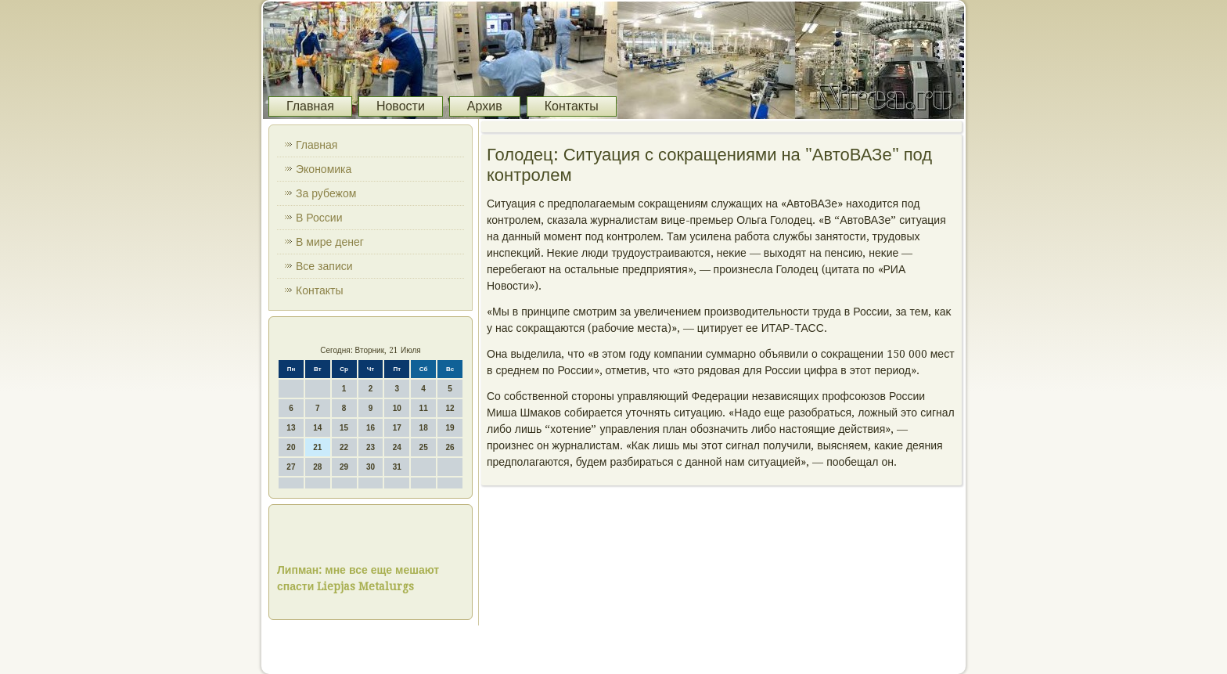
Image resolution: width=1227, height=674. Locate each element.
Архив (484, 106)
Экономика (323, 169)
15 (344, 428)
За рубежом (326, 193)
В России (319, 217)
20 (290, 447)
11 (423, 408)
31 (397, 467)
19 (449, 428)
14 (317, 428)
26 (449, 447)
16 (370, 428)
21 (317, 447)
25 (423, 447)
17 (397, 428)
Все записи (324, 266)
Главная (310, 106)
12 (449, 408)
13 (290, 428)
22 (344, 447)
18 (423, 428)
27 (290, 467)
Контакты (572, 106)
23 (370, 447)
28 (317, 467)
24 (397, 447)
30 (370, 467)
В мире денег (330, 242)
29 (344, 467)
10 (397, 408)
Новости (400, 106)
